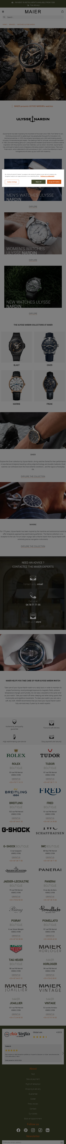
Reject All (38, 181)
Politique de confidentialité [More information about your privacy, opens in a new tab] (47, 176)
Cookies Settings (12, 182)
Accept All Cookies (54, 181)
